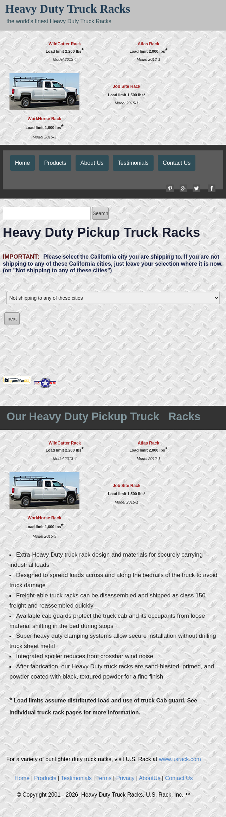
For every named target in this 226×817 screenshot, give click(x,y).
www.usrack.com (180, 759)
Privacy (125, 778)
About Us (92, 163)
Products (55, 163)
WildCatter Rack (65, 43)
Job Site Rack (127, 86)
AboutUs (149, 778)
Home (22, 163)
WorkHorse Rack (45, 118)
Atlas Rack (148, 43)
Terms (104, 778)
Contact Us (177, 163)
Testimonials (133, 163)
